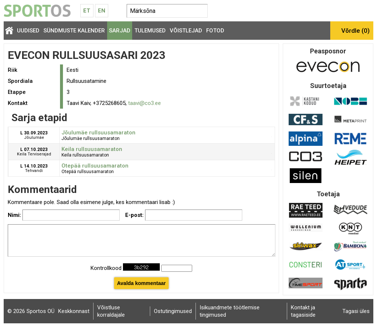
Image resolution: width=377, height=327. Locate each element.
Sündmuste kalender (74, 30)
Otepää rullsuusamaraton (94, 165)
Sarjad (119, 30)
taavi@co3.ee (144, 103)
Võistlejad (186, 30)
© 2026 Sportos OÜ (30, 311)
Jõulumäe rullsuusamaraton (98, 132)
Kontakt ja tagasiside (303, 311)
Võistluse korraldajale (111, 311)
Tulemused (150, 30)
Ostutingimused (173, 311)
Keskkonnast (73, 311)
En (101, 10)
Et (86, 10)
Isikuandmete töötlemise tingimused (230, 311)
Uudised (28, 30)
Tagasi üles (356, 311)
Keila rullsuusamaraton (91, 149)
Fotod (215, 30)
